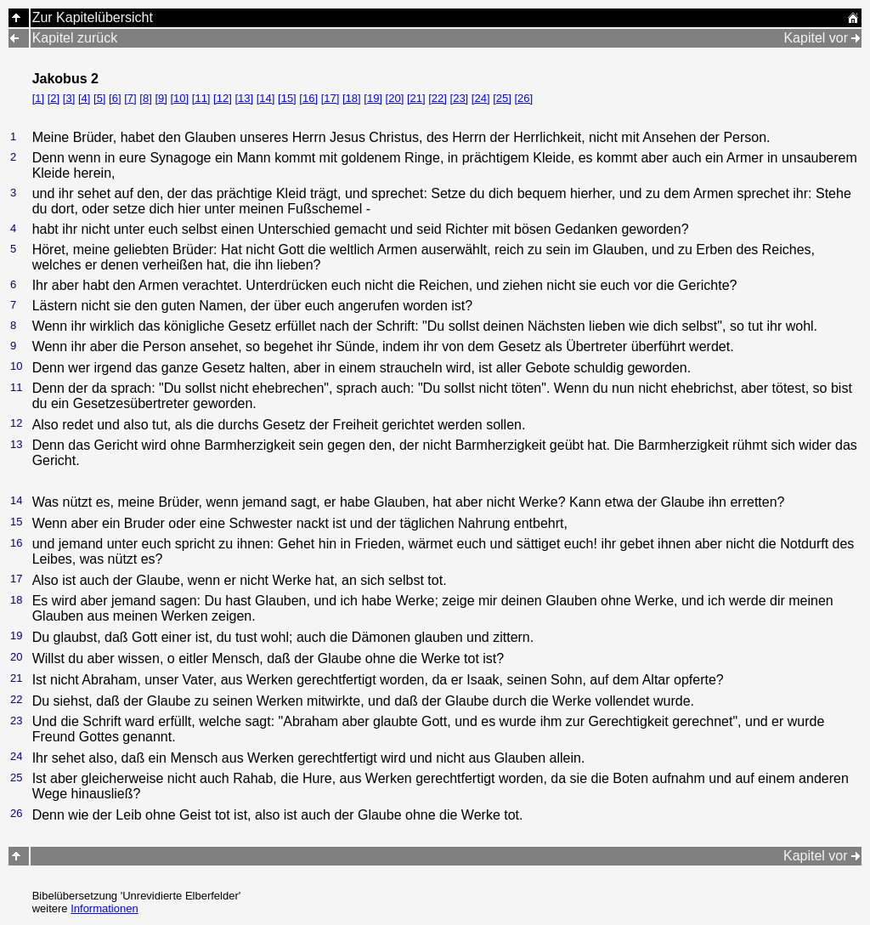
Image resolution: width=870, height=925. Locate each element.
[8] (145, 98)
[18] (351, 98)
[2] (53, 98)
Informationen (104, 908)
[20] (395, 98)
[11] (201, 98)
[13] (243, 98)
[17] (330, 98)
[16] (308, 98)
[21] (416, 98)
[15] (287, 98)
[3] (69, 98)
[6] (115, 98)
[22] (437, 98)
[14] (266, 98)
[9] (161, 98)
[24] (481, 98)
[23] (459, 98)
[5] (99, 98)
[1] (38, 98)
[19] (373, 98)
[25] (502, 98)
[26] (523, 98)
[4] (84, 98)
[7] (130, 98)
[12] (222, 98)
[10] (179, 98)
